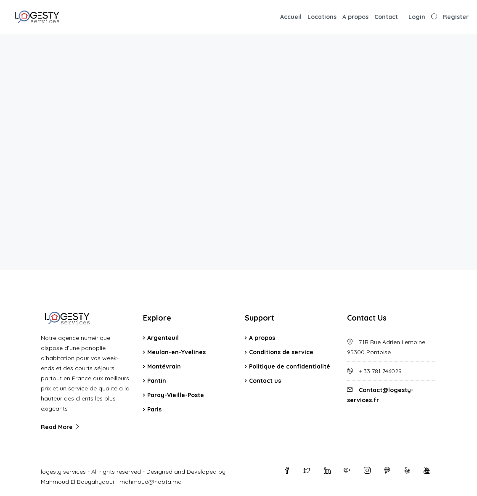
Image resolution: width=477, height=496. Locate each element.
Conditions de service (281, 352)
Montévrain (164, 366)
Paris (154, 409)
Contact (386, 17)
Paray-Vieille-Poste (175, 395)
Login (416, 17)
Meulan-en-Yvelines (176, 352)
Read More (60, 427)
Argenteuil (163, 338)
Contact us (265, 381)
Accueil (291, 17)
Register (456, 17)
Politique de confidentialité (289, 366)
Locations (322, 17)
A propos (355, 17)
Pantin (156, 381)
